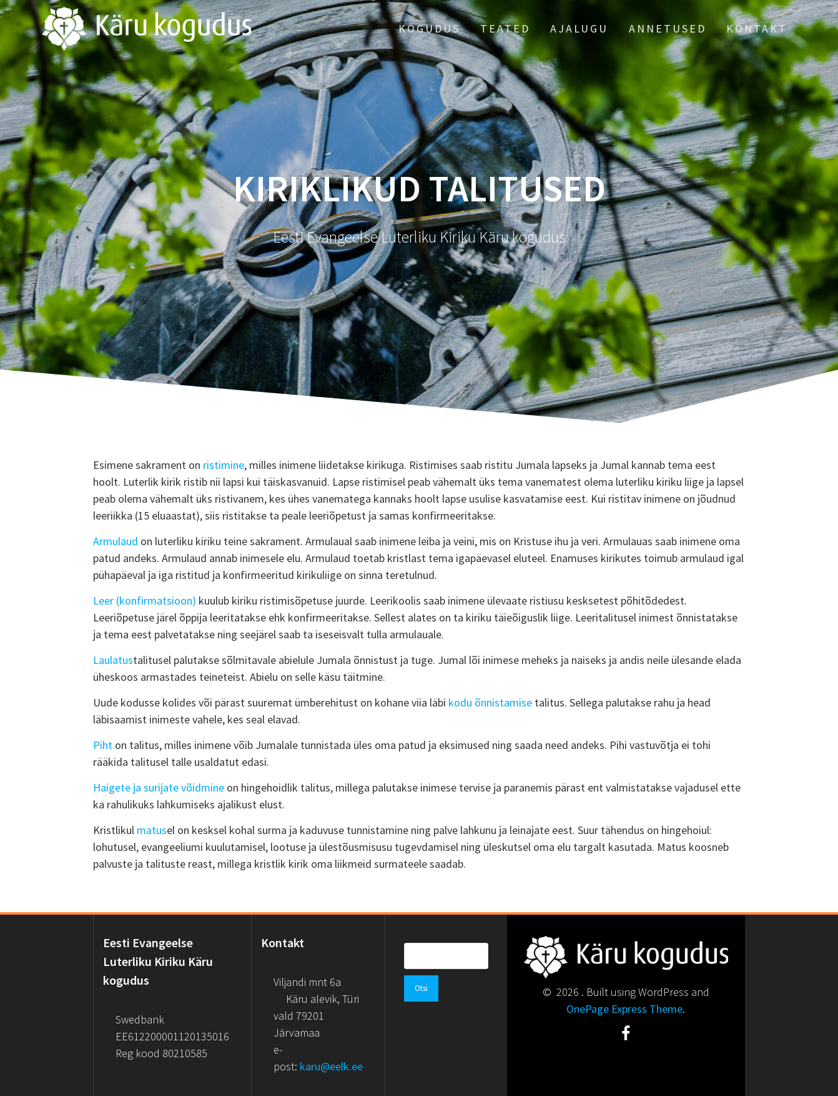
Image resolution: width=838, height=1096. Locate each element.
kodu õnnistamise (490, 702)
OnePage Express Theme (624, 1009)
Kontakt (756, 28)
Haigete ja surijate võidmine (158, 787)
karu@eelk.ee (331, 1066)
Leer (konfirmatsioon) (144, 600)
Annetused (667, 28)
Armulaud (115, 541)
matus (152, 830)
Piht (102, 745)
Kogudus (429, 28)
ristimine (223, 465)
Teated (505, 28)
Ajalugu (579, 28)
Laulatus (113, 660)
